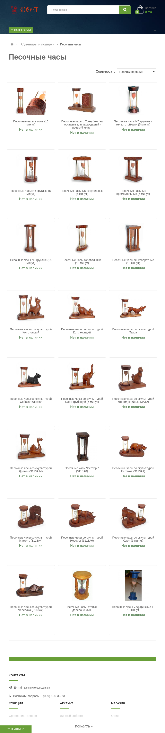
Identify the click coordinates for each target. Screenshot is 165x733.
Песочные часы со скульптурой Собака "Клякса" (31, 401)
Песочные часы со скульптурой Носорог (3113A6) (82, 541)
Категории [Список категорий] (21, 30)
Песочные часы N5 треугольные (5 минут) (82, 193)
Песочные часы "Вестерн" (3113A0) (82, 471)
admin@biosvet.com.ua (37, 689)
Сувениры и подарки (37, 44)
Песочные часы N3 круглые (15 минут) (31, 262)
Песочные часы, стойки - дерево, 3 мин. (83, 610)
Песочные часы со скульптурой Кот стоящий (31, 332)
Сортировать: (106, 71)
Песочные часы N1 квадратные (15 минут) (134, 262)
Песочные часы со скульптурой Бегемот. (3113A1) (134, 471)
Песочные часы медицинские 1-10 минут (133, 610)
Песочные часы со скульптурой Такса (134, 332)
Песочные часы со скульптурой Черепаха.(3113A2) (31, 610)
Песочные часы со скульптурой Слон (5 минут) (134, 541)
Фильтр (16, 729)
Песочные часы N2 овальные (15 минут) (82, 262)
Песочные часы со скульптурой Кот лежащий (82, 332)
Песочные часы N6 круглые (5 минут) (31, 193)
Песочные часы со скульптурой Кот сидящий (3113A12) (134, 401)
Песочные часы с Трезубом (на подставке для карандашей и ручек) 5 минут (82, 124)
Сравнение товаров (23, 717)
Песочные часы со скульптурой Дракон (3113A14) (31, 471)
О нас (115, 717)
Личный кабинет (71, 717)
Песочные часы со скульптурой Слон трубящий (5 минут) (82, 401)
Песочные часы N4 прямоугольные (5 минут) (133, 193)
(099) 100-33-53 (54, 697)
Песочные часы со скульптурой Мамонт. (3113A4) (31, 541)
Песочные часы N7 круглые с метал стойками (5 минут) (133, 123)
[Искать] (125, 10)
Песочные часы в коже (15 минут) (31, 123)
